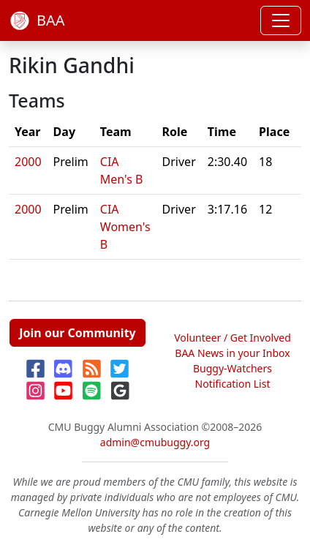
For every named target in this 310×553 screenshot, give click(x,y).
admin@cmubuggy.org (155, 442)
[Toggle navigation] (280, 20)
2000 (28, 162)
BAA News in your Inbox (232, 353)
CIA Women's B (125, 226)
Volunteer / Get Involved (232, 338)
